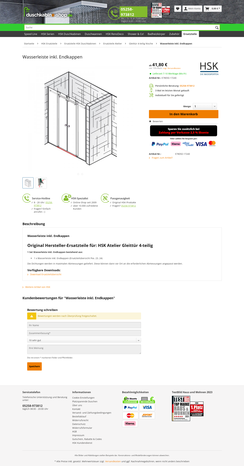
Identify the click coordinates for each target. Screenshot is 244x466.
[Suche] (122, 27)
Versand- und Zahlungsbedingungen (91, 412)
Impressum (78, 435)
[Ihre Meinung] (84, 349)
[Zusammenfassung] (84, 333)
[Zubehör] (174, 34)
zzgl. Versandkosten (172, 68)
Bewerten (156, 121)
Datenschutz (79, 424)
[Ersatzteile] (190, 34)
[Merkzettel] (177, 9)
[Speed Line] (30, 34)
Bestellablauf (79, 416)
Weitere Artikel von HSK (36, 286)
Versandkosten (113, 461)
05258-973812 (127, 11)
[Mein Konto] (192, 9)
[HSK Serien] (47, 34)
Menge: (187, 106)
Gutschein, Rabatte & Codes (87, 439)
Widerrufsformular (82, 427)
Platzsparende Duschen (84, 401)
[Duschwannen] (93, 34)
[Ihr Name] (84, 325)
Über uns (77, 405)
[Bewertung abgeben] (84, 340)
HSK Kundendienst (82, 442)
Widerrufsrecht (80, 420)
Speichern (34, 366)
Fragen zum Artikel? (161, 157)
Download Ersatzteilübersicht (44, 274)
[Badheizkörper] (156, 34)
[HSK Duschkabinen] (69, 34)
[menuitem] (177, 9)
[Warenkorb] (213, 9)
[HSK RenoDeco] (115, 34)
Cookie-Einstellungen (83, 397)
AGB (74, 431)
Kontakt (76, 409)
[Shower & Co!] (136, 34)
